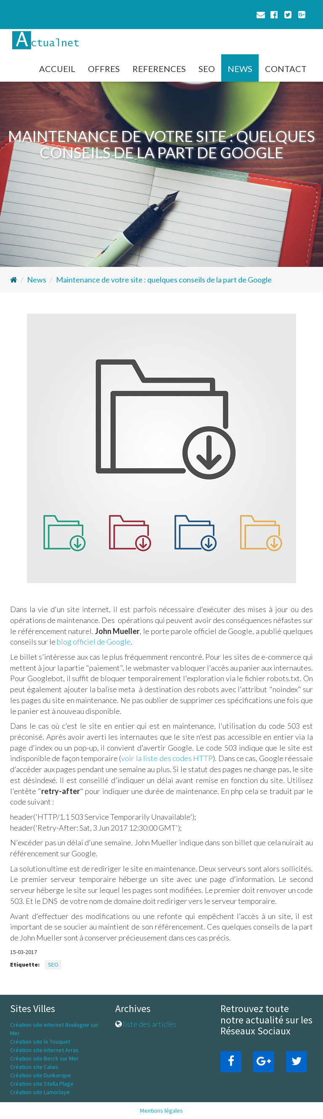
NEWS (240, 69)
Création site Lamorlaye (40, 1092)
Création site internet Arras (44, 1050)
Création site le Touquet (40, 1041)
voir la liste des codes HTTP (167, 758)
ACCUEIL (57, 69)
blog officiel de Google (94, 641)
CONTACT (286, 69)
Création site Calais (34, 1067)
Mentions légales (161, 1110)
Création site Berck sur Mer (44, 1058)
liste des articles (150, 1023)
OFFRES (104, 69)
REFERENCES (159, 69)
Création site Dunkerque (40, 1075)
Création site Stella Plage (42, 1083)
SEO (207, 69)
